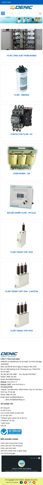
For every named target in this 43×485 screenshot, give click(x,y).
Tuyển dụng (5, 423)
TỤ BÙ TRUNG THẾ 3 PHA (21, 330)
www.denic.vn (12, 382)
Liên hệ (3, 425)
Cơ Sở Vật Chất (6, 415)
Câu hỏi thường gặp (8, 453)
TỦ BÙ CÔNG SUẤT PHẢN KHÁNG (21, 55)
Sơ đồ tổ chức (6, 410)
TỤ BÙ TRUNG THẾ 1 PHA (21, 252)
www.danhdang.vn (18, 384)
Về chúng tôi (5, 408)
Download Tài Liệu (8, 420)
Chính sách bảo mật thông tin (11, 446)
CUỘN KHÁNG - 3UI (21, 173)
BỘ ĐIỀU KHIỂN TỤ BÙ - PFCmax (21, 213)
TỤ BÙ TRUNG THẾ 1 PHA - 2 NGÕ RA (21, 291)
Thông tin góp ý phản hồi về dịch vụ (14, 418)
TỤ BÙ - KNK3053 (21, 95)
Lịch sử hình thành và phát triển (12, 413)
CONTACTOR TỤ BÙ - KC (22, 134)
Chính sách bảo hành (8, 448)
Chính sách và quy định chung (12, 443)
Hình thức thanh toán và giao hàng (13, 451)
